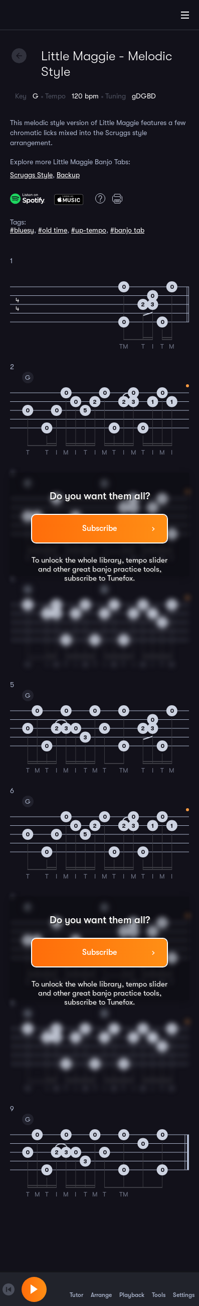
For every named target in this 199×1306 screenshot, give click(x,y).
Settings (183, 1288)
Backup (68, 175)
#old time (52, 230)
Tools (158, 1288)
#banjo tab (127, 230)
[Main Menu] (185, 15)
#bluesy (22, 230)
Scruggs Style (31, 175)
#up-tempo (88, 230)
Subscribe (99, 528)
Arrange (101, 1288)
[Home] (40, 16)
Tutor (76, 1288)
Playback (131, 1288)
